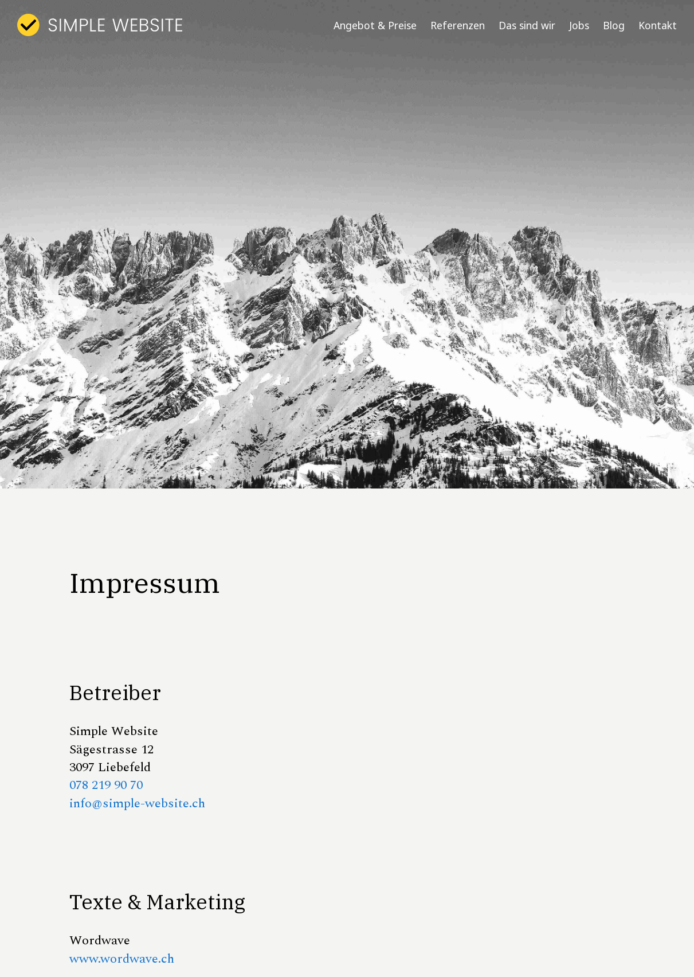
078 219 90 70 (106, 785)
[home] (99, 25)
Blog (614, 25)
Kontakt (657, 25)
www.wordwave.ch (121, 958)
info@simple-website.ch (137, 803)
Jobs (579, 25)
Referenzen (457, 25)
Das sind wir (527, 25)
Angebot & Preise (375, 25)
